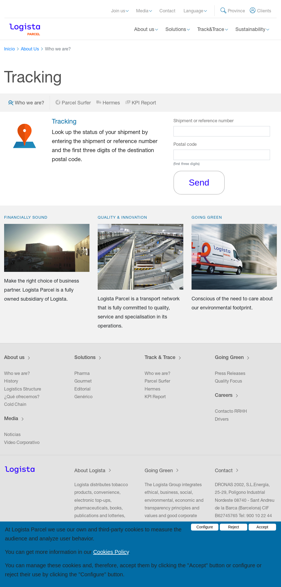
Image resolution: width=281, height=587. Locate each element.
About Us (30, 48)
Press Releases (230, 373)
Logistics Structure (22, 388)
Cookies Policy (111, 552)
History (11, 380)
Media (11, 419)
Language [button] (194, 10)
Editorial (82, 388)
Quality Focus (228, 380)
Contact (167, 10)
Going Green (229, 357)
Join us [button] (118, 10)
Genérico (83, 396)
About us (14, 357)
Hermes (108, 103)
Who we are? (17, 373)
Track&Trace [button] (211, 29)
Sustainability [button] (251, 29)
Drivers (222, 419)
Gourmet (83, 380)
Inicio (9, 48)
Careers (223, 395)
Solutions (84, 357)
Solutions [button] (176, 29)
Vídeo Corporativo (22, 442)
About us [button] (145, 29)
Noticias (12, 434)
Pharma (82, 373)
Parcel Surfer (73, 103)
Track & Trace (160, 357)
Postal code (185, 144)
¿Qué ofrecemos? (22, 396)
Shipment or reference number (203, 120)
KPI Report (140, 103)
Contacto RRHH (231, 411)
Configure (204, 527)
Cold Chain (15, 404)
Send (199, 182)
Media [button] (143, 10)
